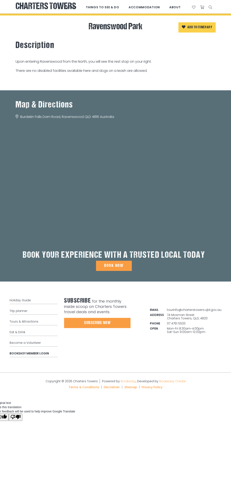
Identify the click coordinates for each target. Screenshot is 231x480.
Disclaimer (112, 387)
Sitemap (130, 387)
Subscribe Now (97, 323)
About (175, 7)
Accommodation (144, 7)
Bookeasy (128, 381)
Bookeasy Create (172, 381)
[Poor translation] (15, 417)
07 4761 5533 (176, 323)
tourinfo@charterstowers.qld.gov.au (194, 310)
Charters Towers (46, 7)
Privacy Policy (152, 387)
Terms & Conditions (84, 387)
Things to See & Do (102, 7)
